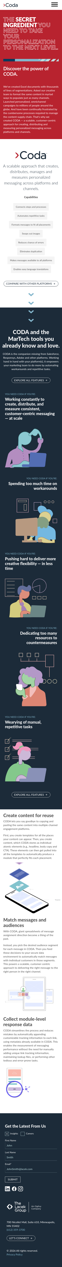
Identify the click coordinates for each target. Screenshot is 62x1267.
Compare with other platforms (29, 283)
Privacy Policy (15, 1254)
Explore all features (29, 380)
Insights (11, 1133)
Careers (27, 1133)
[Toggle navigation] (54, 5)
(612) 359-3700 (16, 1229)
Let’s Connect (19, 1238)
